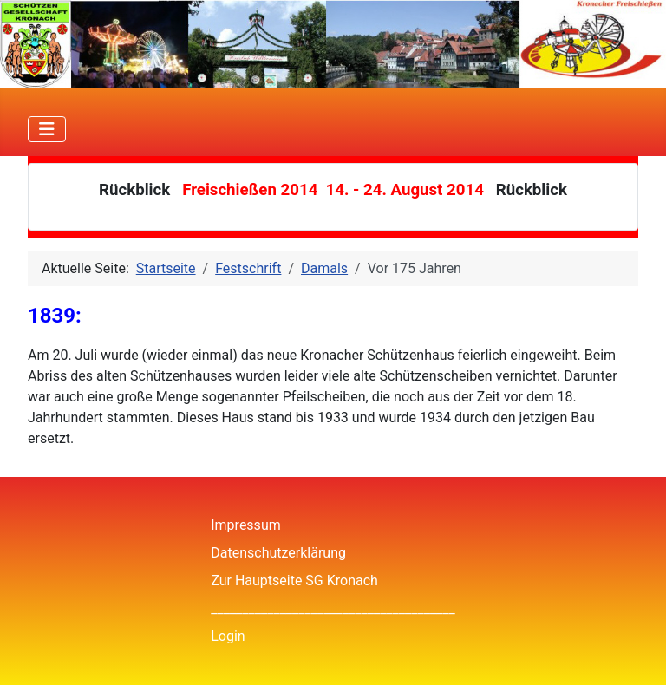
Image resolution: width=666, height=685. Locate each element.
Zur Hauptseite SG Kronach (294, 580)
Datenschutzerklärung (278, 553)
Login (228, 636)
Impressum (246, 525)
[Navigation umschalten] (47, 129)
